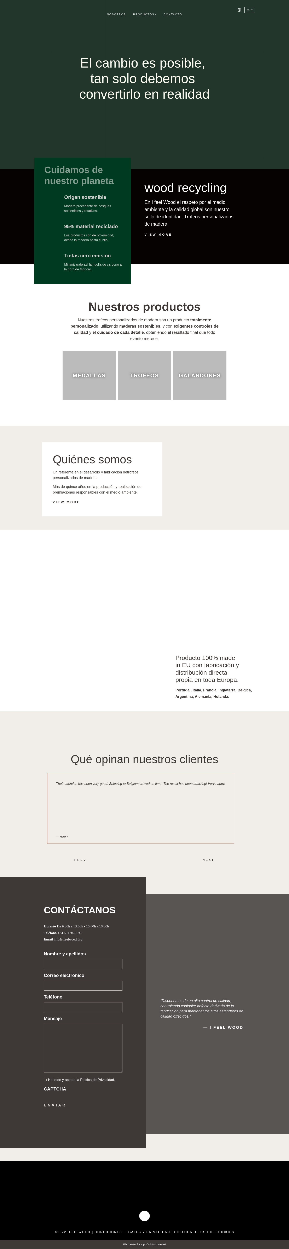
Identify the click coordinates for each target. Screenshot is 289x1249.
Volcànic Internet (157, 1244)
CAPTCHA (55, 1089)
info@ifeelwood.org (68, 939)
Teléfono (53, 997)
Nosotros (116, 14)
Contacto (173, 14)
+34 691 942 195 (69, 933)
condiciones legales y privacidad (132, 1232)
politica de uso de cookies (204, 1232)
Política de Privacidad (97, 1080)
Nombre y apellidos (65, 953)
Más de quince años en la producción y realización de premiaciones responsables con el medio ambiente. (97, 489)
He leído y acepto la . (81, 1080)
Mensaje (53, 1018)
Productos (144, 14)
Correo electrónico (64, 975)
